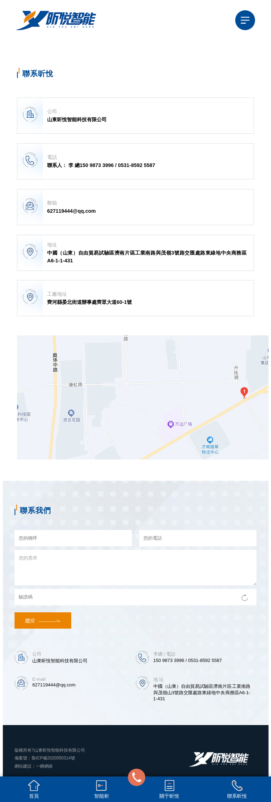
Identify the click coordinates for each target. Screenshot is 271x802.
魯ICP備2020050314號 (53, 758)
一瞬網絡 (44, 765)
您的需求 (135, 567)
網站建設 (23, 765)
